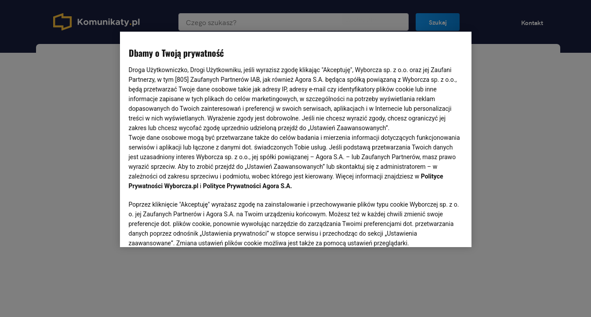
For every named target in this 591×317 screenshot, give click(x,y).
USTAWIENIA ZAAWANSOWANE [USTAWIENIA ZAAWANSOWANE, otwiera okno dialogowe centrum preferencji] (186, 229)
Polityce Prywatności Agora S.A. (247, 185)
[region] (295, 138)
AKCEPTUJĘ (432, 229)
